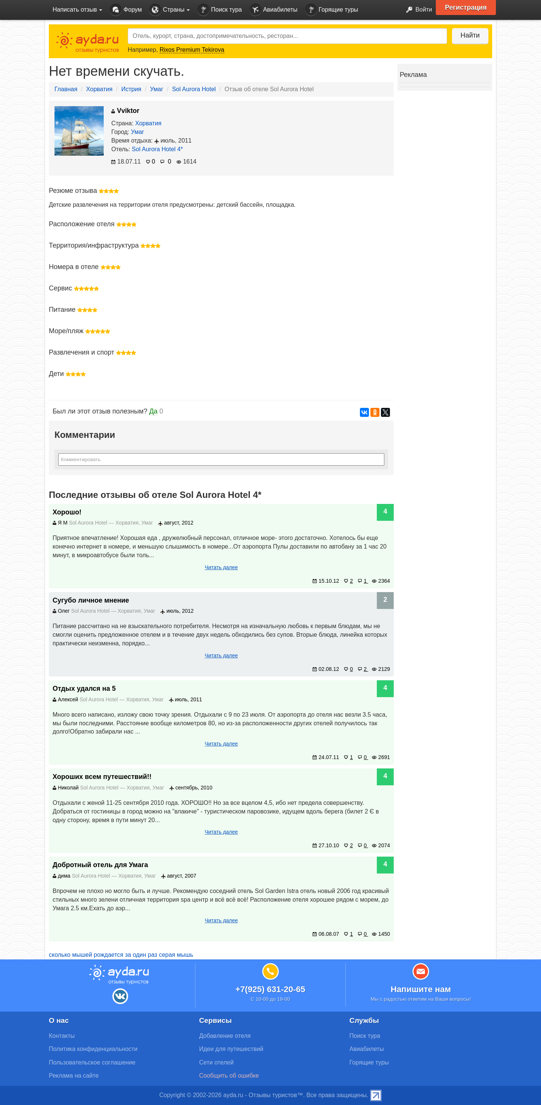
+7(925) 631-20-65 (270, 989)
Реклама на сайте (74, 1075)
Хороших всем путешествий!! (102, 776)
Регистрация (466, 7)
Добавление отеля (225, 1036)
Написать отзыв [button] (77, 9)
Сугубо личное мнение (91, 600)
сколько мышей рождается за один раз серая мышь (121, 955)
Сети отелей (216, 1062)
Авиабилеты (273, 10)
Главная (65, 89)
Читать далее (221, 567)
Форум (126, 10)
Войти (417, 10)
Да (153, 411)
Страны (169, 10)
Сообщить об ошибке (229, 1075)
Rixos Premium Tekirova (192, 50)
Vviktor (125, 110)
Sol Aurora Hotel (194, 89)
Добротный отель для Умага (100, 865)
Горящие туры (331, 10)
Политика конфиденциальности (93, 1049)
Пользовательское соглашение (92, 1062)
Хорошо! (67, 512)
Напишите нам (421, 989)
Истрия (131, 89)
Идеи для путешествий (231, 1049)
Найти (469, 35)
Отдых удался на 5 (84, 688)
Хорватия (99, 89)
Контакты (62, 1036)
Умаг (156, 89)
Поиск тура (219, 10)
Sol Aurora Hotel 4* (157, 149)
